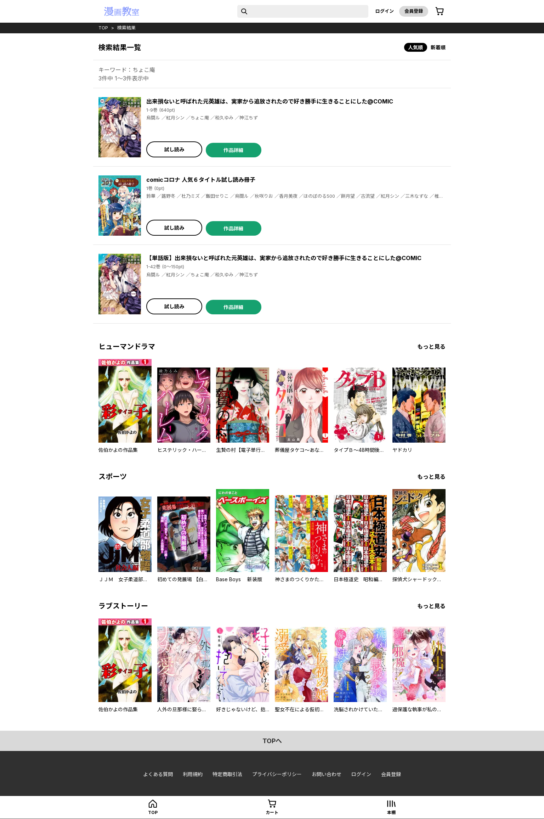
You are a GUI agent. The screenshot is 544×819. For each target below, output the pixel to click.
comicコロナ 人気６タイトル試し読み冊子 (200, 179)
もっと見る (431, 346)
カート (272, 812)
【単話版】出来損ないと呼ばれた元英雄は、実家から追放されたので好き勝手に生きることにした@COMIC (283, 258)
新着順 (438, 47)
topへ (272, 741)
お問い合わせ (326, 774)
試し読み (174, 149)
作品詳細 (233, 150)
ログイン (384, 11)
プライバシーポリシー (277, 774)
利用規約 (193, 774)
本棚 (391, 812)
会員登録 (413, 11)
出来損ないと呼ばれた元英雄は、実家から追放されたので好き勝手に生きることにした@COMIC (269, 101)
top (103, 27)
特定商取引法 (227, 774)
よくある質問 (158, 774)
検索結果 (126, 27)
